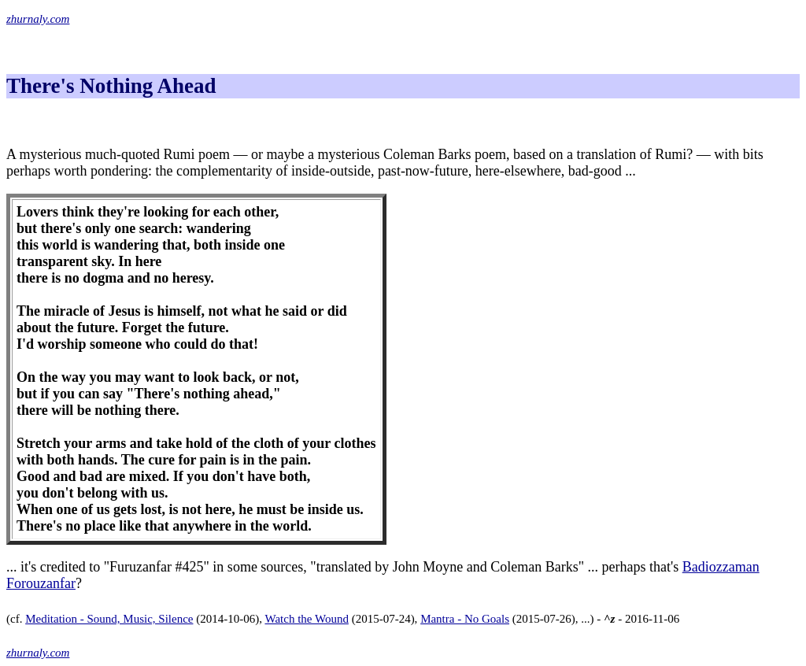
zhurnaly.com (37, 19)
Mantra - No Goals (464, 618)
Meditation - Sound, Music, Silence (109, 618)
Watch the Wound (306, 618)
